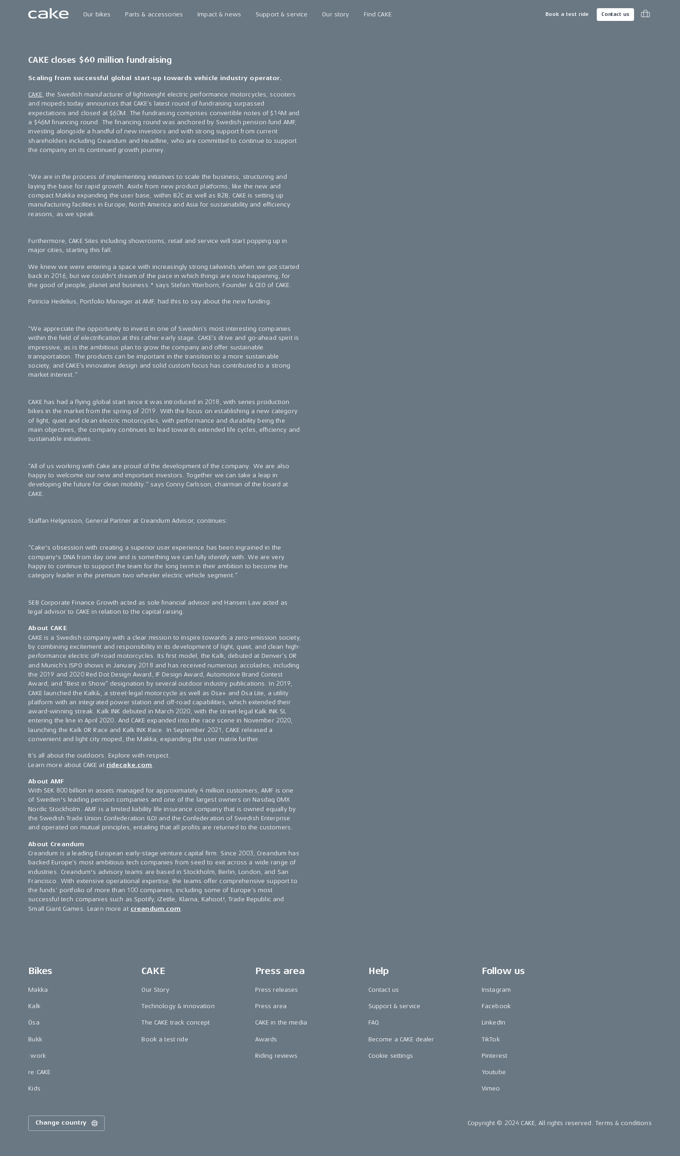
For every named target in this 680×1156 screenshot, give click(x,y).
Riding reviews (276, 1055)
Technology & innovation (177, 1006)
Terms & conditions (623, 1123)
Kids (34, 1088)
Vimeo (491, 1088)
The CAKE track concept (175, 1022)
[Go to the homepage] (48, 14)
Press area (271, 1006)
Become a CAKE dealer (401, 1039)
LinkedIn (493, 1022)
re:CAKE (39, 1072)
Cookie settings (390, 1055)
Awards (266, 1039)
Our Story (155, 989)
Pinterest (494, 1055)
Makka (38, 989)
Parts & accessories (154, 14)
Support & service (281, 14)
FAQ (373, 1022)
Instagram (496, 989)
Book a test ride (567, 14)
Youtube (494, 1072)
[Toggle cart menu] (645, 14)
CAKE (35, 94)
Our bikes (97, 14)
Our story (335, 14)
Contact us (615, 14)
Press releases (276, 989)
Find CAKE (378, 14)
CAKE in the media (281, 1022)
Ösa (33, 1022)
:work (37, 1055)
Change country (67, 1123)
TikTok (491, 1039)
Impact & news (219, 14)
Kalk (34, 1006)
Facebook (496, 1006)
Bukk (35, 1039)
